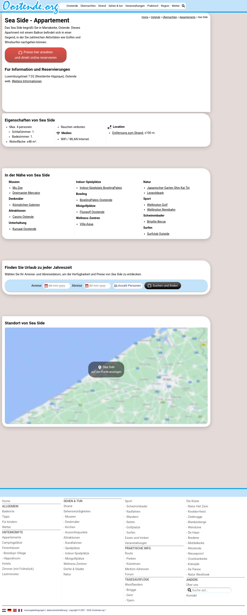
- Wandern (131, 517)
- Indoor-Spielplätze (76, 553)
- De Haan (193, 532)
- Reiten (130, 522)
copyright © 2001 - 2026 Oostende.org (86, 610)
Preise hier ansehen (36, 55)
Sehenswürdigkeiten (77, 511)
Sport (128, 501)
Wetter (176, 5)
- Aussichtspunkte (75, 532)
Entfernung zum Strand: (128, 133)
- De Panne (194, 569)
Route (129, 553)
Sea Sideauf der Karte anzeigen (106, 369)
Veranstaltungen (135, 5)
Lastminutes (10, 574)
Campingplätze (12, 542)
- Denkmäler (72, 522)
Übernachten (88, 5)
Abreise (77, 285)
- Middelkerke (195, 543)
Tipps (6, 516)
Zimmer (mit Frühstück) (18, 569)
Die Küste (193, 501)
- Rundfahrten (73, 543)
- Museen (70, 516)
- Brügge (130, 590)
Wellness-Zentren (75, 564)
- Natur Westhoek (198, 574)
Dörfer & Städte (74, 569)
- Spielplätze (72, 548)
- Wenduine (194, 527)
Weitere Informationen (27, 81)
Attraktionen (72, 537)
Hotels (6, 563)
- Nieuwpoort (195, 553)
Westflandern (134, 584)
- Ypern (129, 600)
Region (165, 5)
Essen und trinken (137, 538)
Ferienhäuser (10, 548)
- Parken (130, 558)
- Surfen (130, 532)
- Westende (194, 548)
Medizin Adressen (137, 569)
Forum (129, 574)
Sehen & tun (116, 5)
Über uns (192, 585)
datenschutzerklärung (57, 610)
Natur (67, 574)
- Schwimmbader (136, 506)
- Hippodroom (11, 558)
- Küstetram (132, 564)
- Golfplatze (132, 527)
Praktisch (152, 5)
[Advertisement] (228, 109)
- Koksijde (193, 564)
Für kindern (9, 522)
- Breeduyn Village (14, 553)
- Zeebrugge (194, 517)
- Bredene (193, 538)
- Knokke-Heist (196, 511)
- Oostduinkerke (197, 559)
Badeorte (8, 511)
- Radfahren (132, 511)
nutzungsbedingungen (34, 610)
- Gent (129, 595)
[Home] (62, 6)
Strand (102, 5)
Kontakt (192, 595)
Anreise (36, 285)
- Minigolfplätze (74, 558)
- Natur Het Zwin (197, 506)
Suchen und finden (163, 285)
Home (6, 501)
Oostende (72, 5)
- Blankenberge (196, 522)
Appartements (11, 537)
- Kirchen (69, 527)
